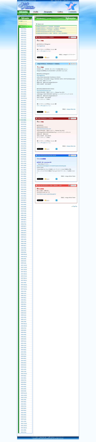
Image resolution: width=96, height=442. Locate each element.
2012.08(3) (23, 143)
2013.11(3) (23, 115)
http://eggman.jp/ (41, 46)
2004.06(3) (23, 356)
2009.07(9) (23, 224)
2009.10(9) (23, 217)
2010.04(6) (23, 204)
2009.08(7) (23, 221)
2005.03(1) (23, 336)
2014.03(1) (23, 107)
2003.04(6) (23, 386)
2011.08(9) (23, 169)
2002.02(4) (23, 417)
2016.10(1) (23, 48)
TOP (52, 0)
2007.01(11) (24, 289)
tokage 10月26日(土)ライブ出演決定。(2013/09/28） (48, 26)
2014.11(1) (23, 89)
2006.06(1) (23, 304)
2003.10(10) (24, 373)
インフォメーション (23, 11)
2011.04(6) (23, 178)
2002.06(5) (23, 408)
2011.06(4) (23, 174)
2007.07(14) (24, 276)
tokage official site (71, 109)
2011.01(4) (23, 185)
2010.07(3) (23, 198)
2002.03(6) (23, 414)
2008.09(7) (23, 245)
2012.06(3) (23, 148)
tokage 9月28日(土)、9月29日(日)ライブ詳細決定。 (48, 63)
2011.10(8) (23, 165)
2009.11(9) (23, 215)
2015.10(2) (23, 70)
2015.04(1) (23, 81)
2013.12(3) (23, 113)
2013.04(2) (23, 126)
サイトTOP (35, 437)
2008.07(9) (23, 250)
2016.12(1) (23, 44)
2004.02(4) (23, 365)
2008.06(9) (23, 252)
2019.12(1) (23, 37)
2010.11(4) (23, 189)
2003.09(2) (23, 375)
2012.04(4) (23, 152)
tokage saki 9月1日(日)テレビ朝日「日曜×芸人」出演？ (49, 185)
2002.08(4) (23, 404)
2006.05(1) (23, 306)
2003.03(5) (23, 388)
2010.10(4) (23, 191)
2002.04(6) (23, 412)
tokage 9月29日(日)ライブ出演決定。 (45, 118)
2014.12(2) (23, 87)
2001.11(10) (24, 423)
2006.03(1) (23, 310)
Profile (36, 11)
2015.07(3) (23, 76)
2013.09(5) (23, 120)
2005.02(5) (23, 339)
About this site (58, 0)
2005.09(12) (24, 323)
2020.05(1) (23, 33)
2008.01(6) (23, 263)
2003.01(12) (24, 393)
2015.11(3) (23, 68)
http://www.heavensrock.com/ (44, 90)
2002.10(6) (23, 399)
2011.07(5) (23, 172)
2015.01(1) (23, 85)
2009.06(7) (23, 226)
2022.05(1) (23, 29)
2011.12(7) (23, 161)
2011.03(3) (23, 180)
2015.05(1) (23, 78)
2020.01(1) (23, 35)
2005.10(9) (23, 321)
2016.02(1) (23, 61)
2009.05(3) (23, 228)
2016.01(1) (23, 63)
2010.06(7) (23, 200)
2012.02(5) (23, 156)
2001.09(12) (24, 427)
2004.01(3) (23, 367)
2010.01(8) (23, 211)
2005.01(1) (23, 341)
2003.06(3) (23, 382)
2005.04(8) (23, 334)
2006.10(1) (23, 295)
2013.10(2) (23, 117)
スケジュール (23, 24)
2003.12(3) (23, 369)
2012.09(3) (23, 141)
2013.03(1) (23, 128)
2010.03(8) (23, 206)
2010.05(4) (23, 202)
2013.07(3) (23, 124)
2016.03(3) (23, 59)
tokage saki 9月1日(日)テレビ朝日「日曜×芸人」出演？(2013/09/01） (52, 33)
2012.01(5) (23, 159)
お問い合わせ (66, 0)
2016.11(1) (23, 46)
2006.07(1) (23, 302)
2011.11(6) (23, 163)
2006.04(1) (23, 308)
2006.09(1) (23, 297)
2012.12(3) (23, 135)
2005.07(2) (23, 328)
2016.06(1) (23, 52)
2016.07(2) (23, 50)
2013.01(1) (23, 133)
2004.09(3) (23, 349)
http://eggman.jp (41, 75)
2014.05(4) (23, 102)
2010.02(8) (23, 208)
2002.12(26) (24, 395)
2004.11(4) (23, 345)
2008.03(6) (23, 258)
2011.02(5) (23, 182)
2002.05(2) (23, 410)
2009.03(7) (23, 232)
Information (24, 14)
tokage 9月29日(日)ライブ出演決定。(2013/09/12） (48, 29)
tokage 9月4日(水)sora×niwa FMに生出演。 (47, 155)
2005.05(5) (23, 332)
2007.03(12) (24, 284)
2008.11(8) (23, 241)
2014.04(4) (23, 104)
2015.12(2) (23, 65)
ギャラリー (60, 11)
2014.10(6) (23, 91)
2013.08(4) (23, 122)
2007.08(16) (24, 273)
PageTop (75, 206)
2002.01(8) (23, 419)
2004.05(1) (23, 358)
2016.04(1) (23, 57)
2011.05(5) (23, 176)
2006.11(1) (23, 293)
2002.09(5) (23, 401)
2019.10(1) (23, 42)
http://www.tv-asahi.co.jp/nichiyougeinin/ (46, 194)
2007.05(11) (24, 280)
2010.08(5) (23, 195)
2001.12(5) (23, 421)
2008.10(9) (23, 243)
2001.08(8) (23, 430)
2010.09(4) (23, 193)
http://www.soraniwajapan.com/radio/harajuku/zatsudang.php (51, 165)
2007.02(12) (24, 286)
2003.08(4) (23, 378)
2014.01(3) (23, 111)
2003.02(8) (23, 391)
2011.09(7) (23, 167)
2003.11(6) (23, 371)
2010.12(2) (23, 187)
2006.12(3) (23, 291)
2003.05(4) (23, 384)
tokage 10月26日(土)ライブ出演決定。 (46, 37)
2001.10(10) (24, 425)
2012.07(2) (23, 146)
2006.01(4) (23, 315)
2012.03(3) (23, 154)
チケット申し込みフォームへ (44, 51)
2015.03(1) (23, 83)
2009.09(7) (23, 219)
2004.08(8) (23, 352)
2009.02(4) (23, 234)
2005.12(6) (23, 317)
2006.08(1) (23, 300)
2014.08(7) (23, 96)
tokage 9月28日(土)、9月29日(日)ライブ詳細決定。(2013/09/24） (51, 28)
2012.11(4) (23, 137)
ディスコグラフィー (48, 11)
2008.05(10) (24, 254)
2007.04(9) (23, 282)
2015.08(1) (23, 74)
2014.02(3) (23, 109)
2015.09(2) (23, 72)
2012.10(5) (23, 139)
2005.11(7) (23, 319)
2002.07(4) (23, 406)
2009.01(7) (23, 237)
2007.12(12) (24, 265)
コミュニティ (72, 11)
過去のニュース (32, 14)
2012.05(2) (23, 150)
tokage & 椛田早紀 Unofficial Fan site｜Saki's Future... (26, 6)
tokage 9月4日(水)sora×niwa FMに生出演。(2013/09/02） (50, 31)
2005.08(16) (24, 326)
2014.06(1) (23, 100)
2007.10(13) (24, 269)
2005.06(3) (23, 330)
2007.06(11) (24, 278)
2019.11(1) (23, 39)
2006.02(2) (23, 313)
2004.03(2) (23, 362)
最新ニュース (23, 21)
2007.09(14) (24, 271)
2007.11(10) (24, 267)
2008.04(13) (24, 256)
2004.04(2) (23, 360)
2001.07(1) (23, 432)
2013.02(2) (23, 130)
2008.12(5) (23, 239)
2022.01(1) (23, 31)
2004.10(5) (23, 347)
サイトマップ (74, 0)
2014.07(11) (24, 98)
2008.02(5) (23, 260)
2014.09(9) (23, 94)
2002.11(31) (24, 397)
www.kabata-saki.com (49, 438)
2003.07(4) (23, 380)
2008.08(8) (23, 247)
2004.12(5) (23, 343)
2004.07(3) (23, 354)
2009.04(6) (23, 230)
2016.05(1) (23, 55)
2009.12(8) (23, 213)
